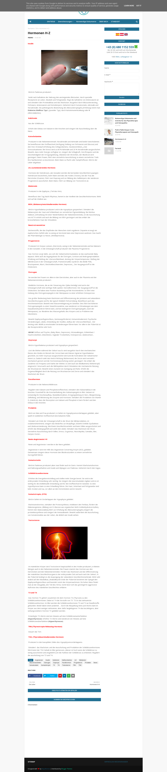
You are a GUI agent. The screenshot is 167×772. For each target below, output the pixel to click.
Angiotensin (39, 660)
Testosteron (66, 665)
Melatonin (82, 660)
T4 (58, 665)
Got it (138, 6)
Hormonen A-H (120, 139)
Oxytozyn (56, 663)
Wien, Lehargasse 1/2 (124, 57)
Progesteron (78, 663)
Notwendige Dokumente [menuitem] (86, 21)
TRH (74, 665)
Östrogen (47, 663)
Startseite (31, 28)
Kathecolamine (67, 660)
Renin (95, 663)
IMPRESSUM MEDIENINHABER (116, 762)
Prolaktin (88, 663)
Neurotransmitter (35, 663)
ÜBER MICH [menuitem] (103, 21)
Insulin (48, 660)
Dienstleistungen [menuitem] (65, 21)
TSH (36, 28)
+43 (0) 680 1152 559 (120, 47)
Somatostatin (34, 665)
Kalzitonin (56, 660)
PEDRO (30, 38)
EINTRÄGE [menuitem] (51, 21)
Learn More (129, 6)
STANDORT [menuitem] (115, 21)
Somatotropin (45, 665)
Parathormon (66, 663)
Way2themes (46, 769)
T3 (54, 665)
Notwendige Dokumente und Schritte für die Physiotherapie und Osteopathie (126, 120)
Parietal (118, 148)
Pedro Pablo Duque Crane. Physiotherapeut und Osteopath (126, 131)
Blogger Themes (66, 769)
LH (75, 660)
